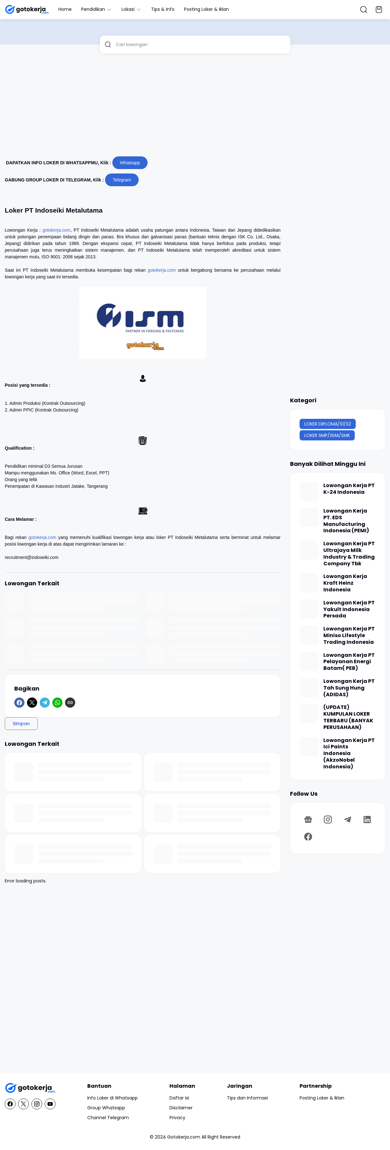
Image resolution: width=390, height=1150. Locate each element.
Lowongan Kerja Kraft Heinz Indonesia (345, 583)
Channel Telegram (108, 1117)
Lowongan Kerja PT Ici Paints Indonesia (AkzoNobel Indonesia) (349, 753)
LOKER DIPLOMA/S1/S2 (327, 424)
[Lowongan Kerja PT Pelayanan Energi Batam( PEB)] (309, 661)
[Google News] (308, 819)
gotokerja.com (56, 230)
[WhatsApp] (57, 702)
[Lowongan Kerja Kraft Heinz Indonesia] (309, 582)
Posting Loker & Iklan (206, 9)
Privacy (177, 1117)
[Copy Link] (70, 702)
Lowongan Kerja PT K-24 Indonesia (349, 489)
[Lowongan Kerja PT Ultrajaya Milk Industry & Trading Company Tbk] (309, 550)
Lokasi (132, 9)
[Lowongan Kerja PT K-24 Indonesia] (309, 491)
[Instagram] (327, 819)
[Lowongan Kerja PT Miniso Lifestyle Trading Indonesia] (309, 635)
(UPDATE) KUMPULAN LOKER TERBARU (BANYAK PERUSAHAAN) (348, 717)
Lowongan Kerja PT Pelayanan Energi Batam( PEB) (349, 662)
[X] (32, 702)
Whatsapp (130, 162)
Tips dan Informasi (247, 1098)
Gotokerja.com (183, 1137)
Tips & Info (163, 9)
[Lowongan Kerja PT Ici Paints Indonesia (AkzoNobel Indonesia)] (309, 746)
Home (65, 9)
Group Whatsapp (106, 1108)
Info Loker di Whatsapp (112, 1098)
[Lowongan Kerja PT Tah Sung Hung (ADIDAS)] (309, 687)
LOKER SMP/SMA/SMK (327, 435)
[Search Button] (363, 9)
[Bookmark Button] (379, 9)
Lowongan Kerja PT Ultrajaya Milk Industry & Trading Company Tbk (349, 554)
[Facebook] (19, 702)
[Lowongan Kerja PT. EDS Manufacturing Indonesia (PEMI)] (309, 517)
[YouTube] (50, 1104)
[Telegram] (45, 702)
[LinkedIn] (367, 819)
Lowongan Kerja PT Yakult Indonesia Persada (349, 609)
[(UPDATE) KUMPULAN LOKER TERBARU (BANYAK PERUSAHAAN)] (309, 713)
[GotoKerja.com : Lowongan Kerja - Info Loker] (30, 1088)
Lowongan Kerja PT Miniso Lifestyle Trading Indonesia (349, 635)
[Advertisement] (195, 107)
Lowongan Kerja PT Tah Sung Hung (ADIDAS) (349, 688)
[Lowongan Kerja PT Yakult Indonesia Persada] (309, 609)
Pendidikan (96, 9)
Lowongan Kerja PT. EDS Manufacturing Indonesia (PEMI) (346, 521)
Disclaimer (181, 1108)
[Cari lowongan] (200, 44)
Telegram (122, 179)
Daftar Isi (179, 1098)
